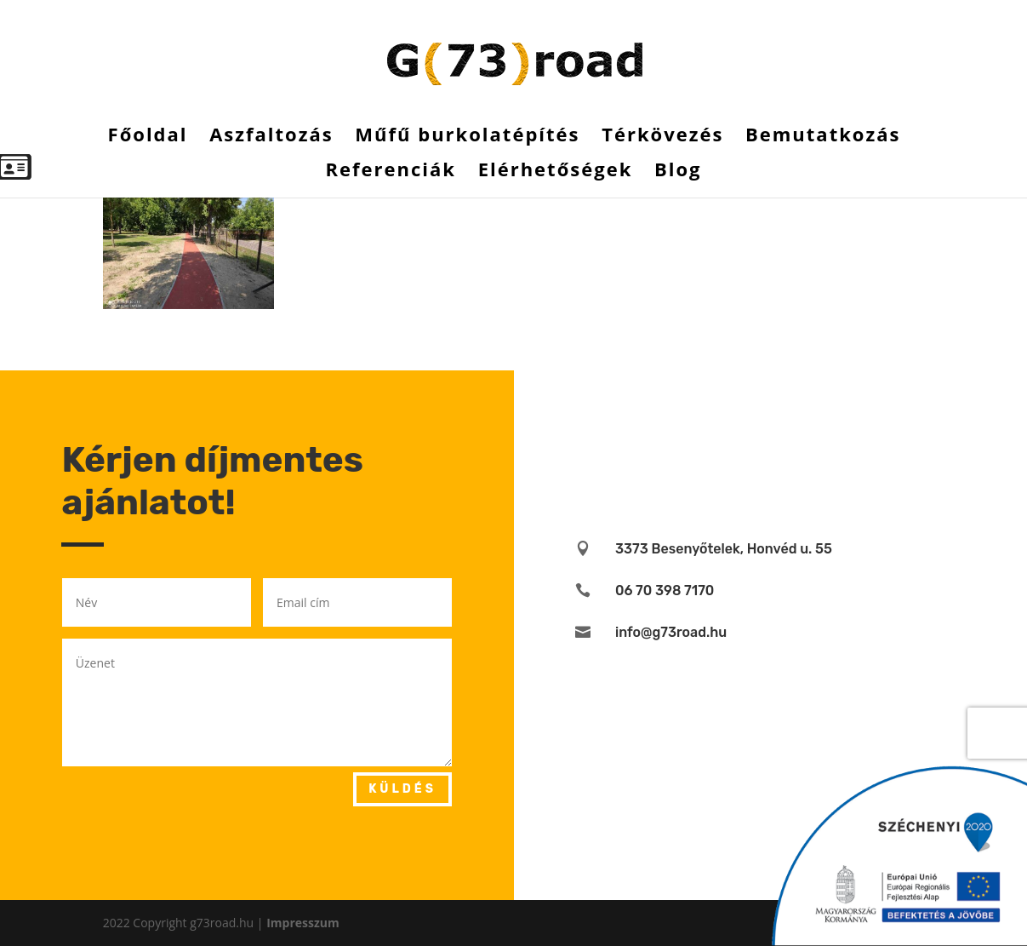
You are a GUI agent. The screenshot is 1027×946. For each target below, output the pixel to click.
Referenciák (391, 172)
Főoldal (148, 137)
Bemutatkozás (822, 137)
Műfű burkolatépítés (467, 137)
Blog (678, 172)
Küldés (402, 789)
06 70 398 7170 (664, 590)
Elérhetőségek (555, 172)
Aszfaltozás (271, 137)
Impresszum (302, 922)
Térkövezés (662, 137)
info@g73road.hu (671, 632)
